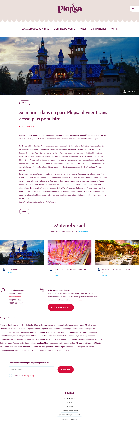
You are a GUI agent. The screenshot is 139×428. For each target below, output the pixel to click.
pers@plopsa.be (15, 296)
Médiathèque (98, 28)
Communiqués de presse (35, 28)
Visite (114, 28)
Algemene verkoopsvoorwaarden (69, 415)
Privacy (69, 402)
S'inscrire (65, 369)
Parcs (83, 28)
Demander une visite (60, 307)
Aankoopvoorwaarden (69, 410)
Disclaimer (69, 406)
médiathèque (82, 231)
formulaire (78, 300)
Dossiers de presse (64, 28)
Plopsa (24, 102)
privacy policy (29, 375)
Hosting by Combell (69, 419)
